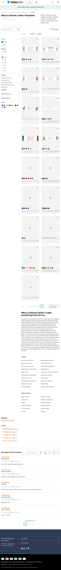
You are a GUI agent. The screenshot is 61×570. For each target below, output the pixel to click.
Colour (3, 102)
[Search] (27, 2)
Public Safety (44, 378)
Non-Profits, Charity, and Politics (49, 372)
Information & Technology (47, 366)
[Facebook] (22, 549)
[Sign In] (52, 2)
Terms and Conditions (30, 561)
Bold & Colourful (25, 396)
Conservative (24, 399)
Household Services (46, 363)
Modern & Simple (45, 396)
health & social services (47, 360)
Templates (33, 12)
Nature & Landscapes (46, 399)
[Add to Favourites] (37, 39)
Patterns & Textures (46, 405)
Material (3, 49)
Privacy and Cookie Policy (18, 561)
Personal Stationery (11, 12)
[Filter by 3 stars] (2, 435)
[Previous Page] (23, 306)
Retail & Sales (44, 383)
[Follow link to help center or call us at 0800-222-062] (36, 2)
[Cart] (58, 2)
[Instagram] (24, 549)
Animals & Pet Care (26, 363)
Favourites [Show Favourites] (54, 29)
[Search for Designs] (18, 29)
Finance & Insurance (26, 383)
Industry (3, 75)
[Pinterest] (28, 548)
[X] (26, 549)
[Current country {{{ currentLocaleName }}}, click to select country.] (58, 549)
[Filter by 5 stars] (2, 429)
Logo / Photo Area (6, 93)
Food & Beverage (25, 386)
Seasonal (43, 411)
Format (3, 39)
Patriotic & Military (46, 402)
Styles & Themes (5, 98)
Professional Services (46, 375)
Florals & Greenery (26, 405)
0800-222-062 (4, 561)
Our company (25, 543)
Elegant (23, 402)
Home (2, 12)
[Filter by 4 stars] (2, 432)
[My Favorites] (47, 2)
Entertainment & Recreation (28, 381)
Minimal (23, 411)
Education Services (26, 378)
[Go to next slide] (59, 7)
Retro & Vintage (45, 408)
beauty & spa (24, 372)
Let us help (24, 538)
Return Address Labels (23, 12)
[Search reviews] (33, 452)
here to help (11, 543)
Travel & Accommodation (47, 386)
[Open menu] (3, 2)
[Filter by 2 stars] (2, 438)
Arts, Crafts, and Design (27, 366)
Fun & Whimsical (25, 408)
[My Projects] (42, 2)
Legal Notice (39, 561)
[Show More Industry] (4, 89)
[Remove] (33, 33)
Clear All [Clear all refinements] (39, 33)
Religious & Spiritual (46, 381)
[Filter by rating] (47, 452)
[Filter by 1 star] (2, 441)
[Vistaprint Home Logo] (15, 2)
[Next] (40, 524)
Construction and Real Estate (28, 375)
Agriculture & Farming (27, 360)
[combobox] (10, 29)
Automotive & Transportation (28, 369)
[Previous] (21, 524)
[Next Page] (46, 306)
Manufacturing (45, 369)
